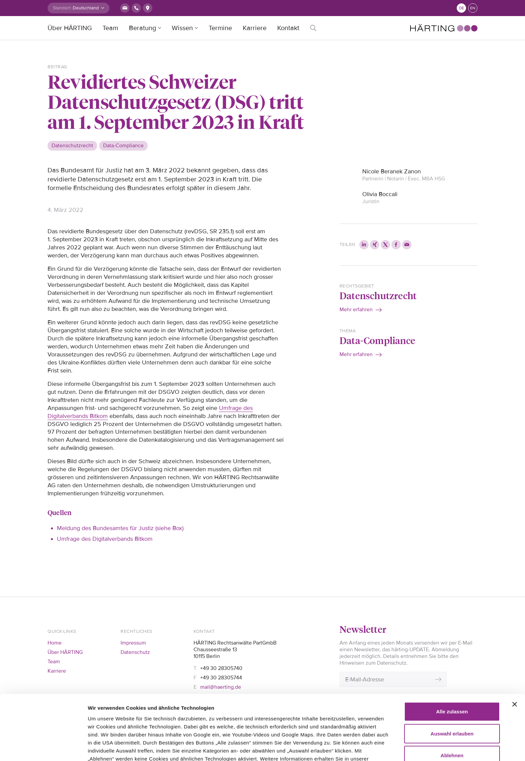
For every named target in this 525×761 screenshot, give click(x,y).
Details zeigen (105, 748)
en (472, 8)
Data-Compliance (377, 340)
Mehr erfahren (356, 309)
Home (55, 643)
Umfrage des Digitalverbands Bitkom (105, 538)
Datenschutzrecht (378, 295)
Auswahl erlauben (452, 683)
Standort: (62, 8)
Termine (220, 28)
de (461, 8)
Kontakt (288, 28)
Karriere (255, 28)
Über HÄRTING (70, 28)
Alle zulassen (452, 661)
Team (110, 28)
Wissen (182, 28)
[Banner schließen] (514, 654)
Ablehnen (452, 705)
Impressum (133, 643)
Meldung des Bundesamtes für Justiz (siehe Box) (120, 528)
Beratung (142, 28)
